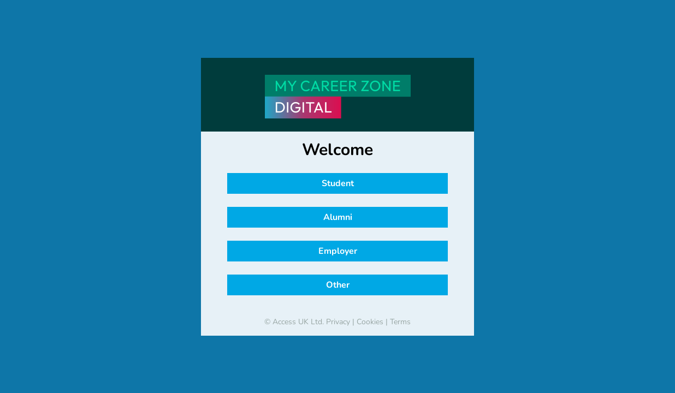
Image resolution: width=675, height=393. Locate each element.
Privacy (338, 322)
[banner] (337, 96)
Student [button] (338, 183)
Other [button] (338, 285)
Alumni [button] (337, 217)
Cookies (370, 322)
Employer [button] (337, 251)
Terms (400, 322)
